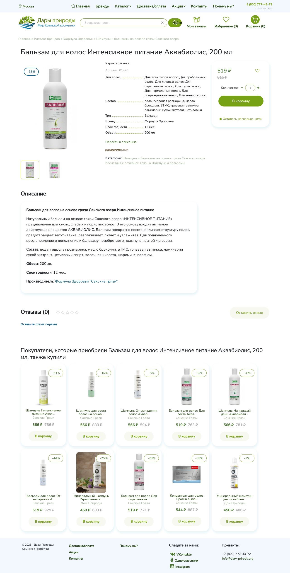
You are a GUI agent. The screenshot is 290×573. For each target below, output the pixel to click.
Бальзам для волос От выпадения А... (43, 497)
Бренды (102, 6)
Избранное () (226, 26)
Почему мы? (223, 6)
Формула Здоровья (78, 39)
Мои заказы (196, 26)
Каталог (122, 6)
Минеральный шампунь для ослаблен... (234, 497)
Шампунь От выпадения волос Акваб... (139, 412)
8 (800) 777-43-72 (259, 4)
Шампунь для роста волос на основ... (91, 412)
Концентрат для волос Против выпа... (186, 497)
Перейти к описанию (121, 142)
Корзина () (255, 26)
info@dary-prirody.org (237, 558)
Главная (24, 39)
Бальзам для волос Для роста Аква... (187, 412)
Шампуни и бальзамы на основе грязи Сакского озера (137, 39)
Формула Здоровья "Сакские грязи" (86, 281)
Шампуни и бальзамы (168, 163)
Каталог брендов (47, 39)
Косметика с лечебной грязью (128, 163)
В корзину (43, 436)
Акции (177, 6)
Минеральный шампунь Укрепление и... (91, 497)
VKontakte (180, 554)
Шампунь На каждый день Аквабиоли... (234, 412)
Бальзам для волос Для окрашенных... (139, 497)
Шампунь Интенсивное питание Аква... (43, 412)
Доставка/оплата (151, 6)
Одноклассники (184, 560)
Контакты (199, 6)
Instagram (180, 567)
